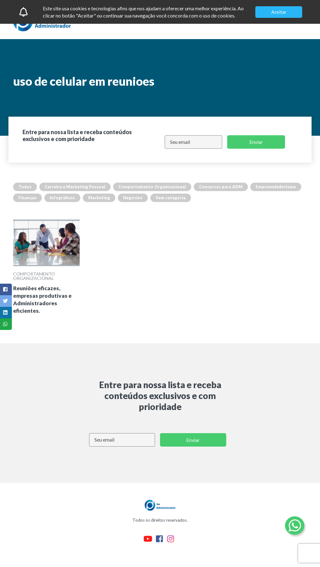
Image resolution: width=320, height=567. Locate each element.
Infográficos (62, 197)
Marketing (99, 197)
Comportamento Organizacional (152, 186)
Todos (25, 186)
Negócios (132, 197)
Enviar (256, 142)
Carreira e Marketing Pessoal (75, 186)
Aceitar (279, 12)
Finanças (27, 197)
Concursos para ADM (220, 186)
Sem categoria (171, 197)
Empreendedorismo (276, 186)
